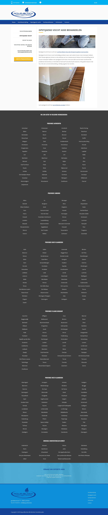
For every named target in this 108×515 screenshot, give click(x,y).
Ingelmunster (44, 399)
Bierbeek (24, 322)
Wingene (84, 429)
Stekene (64, 289)
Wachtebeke (64, 292)
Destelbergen (84, 256)
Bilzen (84, 200)
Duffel (84, 138)
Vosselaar (24, 178)
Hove (44, 148)
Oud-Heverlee (44, 352)
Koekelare (44, 402)
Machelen (44, 349)
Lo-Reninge (64, 409)
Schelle (25, 171)
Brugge (84, 385)
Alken (24, 200)
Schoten (64, 171)
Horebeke (44, 266)
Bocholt (25, 204)
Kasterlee (44, 151)
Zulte (84, 299)
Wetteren (84, 292)
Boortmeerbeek (44, 322)
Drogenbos (44, 326)
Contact (67, 22)
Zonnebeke (44, 432)
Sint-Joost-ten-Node (44, 455)
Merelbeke (44, 279)
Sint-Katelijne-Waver (24, 174)
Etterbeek (84, 445)
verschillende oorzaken (59, 105)
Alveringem (25, 382)
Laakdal (84, 151)
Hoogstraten (24, 148)
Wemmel (24, 366)
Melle (24, 279)
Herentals (44, 145)
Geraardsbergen (44, 263)
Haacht (84, 329)
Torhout (24, 425)
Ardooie (64, 382)
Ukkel (24, 459)
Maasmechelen (44, 223)
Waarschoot (24, 292)
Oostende (44, 415)
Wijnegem (64, 178)
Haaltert (64, 263)
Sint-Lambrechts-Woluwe (64, 455)
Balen (24, 131)
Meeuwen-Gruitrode (64, 223)
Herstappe (64, 214)
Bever (84, 319)
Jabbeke (84, 399)
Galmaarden (64, 326)
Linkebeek (44, 346)
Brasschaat (25, 138)
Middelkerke (64, 412)
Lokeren (24, 276)
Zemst (84, 366)
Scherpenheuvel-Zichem (64, 356)
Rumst (84, 168)
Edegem (24, 141)
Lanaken (24, 220)
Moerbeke (64, 279)
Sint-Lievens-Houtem (84, 286)
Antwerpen (44, 128)
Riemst (25, 230)
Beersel (84, 316)
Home (14, 22)
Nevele (25, 282)
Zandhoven (64, 181)
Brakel (44, 253)
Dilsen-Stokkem (24, 207)
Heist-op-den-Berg (84, 141)
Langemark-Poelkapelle (64, 405)
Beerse (44, 131)
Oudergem (25, 452)
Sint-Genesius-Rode (84, 356)
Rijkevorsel (64, 168)
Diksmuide (44, 392)
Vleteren (64, 425)
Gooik (44, 329)
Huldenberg (64, 336)
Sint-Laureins (64, 286)
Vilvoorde (84, 362)
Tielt (84, 422)
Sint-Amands (84, 171)
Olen (84, 161)
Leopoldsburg (44, 220)
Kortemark (84, 402)
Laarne (84, 269)
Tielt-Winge (25, 362)
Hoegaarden (84, 332)
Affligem (44, 316)
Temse (84, 289)
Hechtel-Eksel (84, 210)
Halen (84, 207)
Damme (24, 389)
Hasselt (64, 210)
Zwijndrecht (24, 184)
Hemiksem (25, 145)
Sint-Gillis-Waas (44, 286)
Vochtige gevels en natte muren (23, 45)
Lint (64, 154)
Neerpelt (84, 223)
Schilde (44, 171)
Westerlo (44, 178)
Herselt (84, 145)
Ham (24, 210)
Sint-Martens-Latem (24, 289)
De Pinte (84, 253)
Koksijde (64, 402)
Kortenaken (64, 339)
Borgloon (44, 204)
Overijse (64, 352)
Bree (64, 204)
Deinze (25, 256)
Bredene (64, 385)
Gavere (84, 259)
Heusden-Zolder (84, 214)
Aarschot (24, 316)
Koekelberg (84, 449)
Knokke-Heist (24, 402)
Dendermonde (64, 256)
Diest (84, 322)
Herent (44, 332)
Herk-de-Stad (44, 214)
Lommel (64, 220)
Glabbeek (24, 329)
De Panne (64, 389)
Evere (24, 449)
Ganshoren (44, 449)
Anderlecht (25, 445)
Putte (44, 164)
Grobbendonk (64, 141)
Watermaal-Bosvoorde (64, 459)
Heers (24, 214)
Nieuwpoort (24, 415)
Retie (44, 168)
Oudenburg (25, 419)
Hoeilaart (24, 336)
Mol (84, 158)
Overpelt (64, 227)
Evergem (64, 259)
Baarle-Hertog (84, 128)
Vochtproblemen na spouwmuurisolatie (25, 51)
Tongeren (84, 230)
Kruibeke (44, 269)
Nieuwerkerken (24, 227)
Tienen (44, 362)
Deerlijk (84, 389)
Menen (84, 409)
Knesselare (25, 269)
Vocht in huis (27, 40)
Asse (64, 316)
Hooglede (44, 395)
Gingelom (64, 207)
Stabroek (44, 174)
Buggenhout (64, 253)
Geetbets (84, 326)
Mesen (25, 412)
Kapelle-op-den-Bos (24, 339)
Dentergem (24, 392)
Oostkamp (64, 415)
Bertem (64, 319)
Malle (84, 154)
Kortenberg (84, 339)
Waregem (84, 425)
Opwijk (25, 352)
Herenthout (64, 145)
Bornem (64, 135)
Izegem (64, 399)
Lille (44, 154)
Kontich (64, 151)
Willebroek (84, 178)
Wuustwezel (44, 181)
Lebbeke (24, 273)
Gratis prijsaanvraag (23, 59)
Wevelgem (44, 429)
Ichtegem (84, 395)
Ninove (44, 282)
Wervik (25, 429)
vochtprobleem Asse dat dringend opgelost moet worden (72, 52)
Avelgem (84, 382)
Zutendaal (84, 233)
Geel (44, 141)
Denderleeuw (44, 256)
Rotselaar (44, 356)
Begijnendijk (24, 319)
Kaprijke (64, 266)
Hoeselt (25, 217)
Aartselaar (25, 128)
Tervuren (84, 359)
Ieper (24, 399)
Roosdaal (24, 356)
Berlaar (64, 131)
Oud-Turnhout (25, 164)
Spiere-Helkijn (44, 422)
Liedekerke (25, 346)
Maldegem (84, 276)
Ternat (64, 359)
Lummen (84, 220)
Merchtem (84, 349)
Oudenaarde (84, 282)
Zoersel (84, 181)
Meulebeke (44, 412)
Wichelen (24, 296)
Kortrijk (25, 405)
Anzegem (44, 382)
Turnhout (64, 174)
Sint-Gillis (84, 452)
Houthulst (64, 395)
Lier (25, 154)
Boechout (84, 131)
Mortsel (25, 161)
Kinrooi (64, 217)
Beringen (64, 200)
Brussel (44, 445)
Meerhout (44, 158)
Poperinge (64, 419)
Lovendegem (44, 276)
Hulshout (64, 148)
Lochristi (84, 273)
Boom (44, 135)
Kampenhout (84, 336)
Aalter (44, 249)
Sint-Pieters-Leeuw (24, 359)
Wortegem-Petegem (44, 296)
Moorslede (84, 412)
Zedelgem (25, 432)
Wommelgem (25, 181)
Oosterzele (64, 282)
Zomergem (44, 299)
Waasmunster (44, 292)
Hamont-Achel (44, 210)
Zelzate (84, 296)
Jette (64, 449)
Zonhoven (64, 233)
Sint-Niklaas (44, 289)
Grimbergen (64, 329)
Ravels (25, 168)
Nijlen (64, 161)
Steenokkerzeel (44, 359)
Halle (24, 332)
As (44, 200)
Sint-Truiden (44, 230)
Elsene (64, 445)
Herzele (24, 266)
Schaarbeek (44, 452)
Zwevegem (84, 432)
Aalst (24, 249)
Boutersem (64, 322)
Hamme (84, 263)
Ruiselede (25, 422)
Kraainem (24, 342)
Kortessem (84, 217)
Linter (64, 346)
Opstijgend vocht (35, 22)
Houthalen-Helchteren (44, 217)
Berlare (84, 249)
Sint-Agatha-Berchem (64, 452)
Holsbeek (44, 336)
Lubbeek (24, 349)
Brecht (44, 138)
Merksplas (64, 158)
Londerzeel (84, 346)
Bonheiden (25, 135)
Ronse (25, 286)
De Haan (44, 389)
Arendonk (64, 128)
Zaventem (64, 366)
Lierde (64, 273)
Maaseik (24, 223)
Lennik (64, 342)
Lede (44, 273)
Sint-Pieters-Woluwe (84, 455)
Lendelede (25, 409)
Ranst (84, 164)
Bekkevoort (44, 319)
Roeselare (84, 419)
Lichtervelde (44, 409)
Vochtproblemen (48, 22)
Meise (64, 349)
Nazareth (84, 279)
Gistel (64, 392)
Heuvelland (25, 395)
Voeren (25, 233)
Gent (24, 263)
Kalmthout (84, 148)
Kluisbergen (84, 266)
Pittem (44, 419)
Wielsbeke (64, 429)
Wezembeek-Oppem (44, 366)
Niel (44, 161)
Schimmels (59, 22)
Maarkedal (64, 276)
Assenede (64, 249)
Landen (44, 342)
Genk (44, 207)
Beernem (24, 385)
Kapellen (24, 151)
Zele (64, 296)
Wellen (44, 233)
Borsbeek (84, 135)
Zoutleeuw (25, 369)
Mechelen (25, 158)
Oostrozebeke (84, 415)
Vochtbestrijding (23, 22)
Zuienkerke (64, 432)
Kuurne (44, 405)
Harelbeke (84, 392)
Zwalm (25, 302)
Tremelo (64, 362)
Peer (84, 227)
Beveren (24, 253)
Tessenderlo (64, 230)
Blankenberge (44, 385)
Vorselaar (84, 174)
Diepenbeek (84, 204)
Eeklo (24, 259)
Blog (95, 2)
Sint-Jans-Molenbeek (24, 455)
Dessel (64, 138)
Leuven (84, 342)
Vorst (44, 459)
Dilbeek (25, 326)
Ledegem (84, 405)
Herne (64, 332)
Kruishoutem (64, 269)
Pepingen (84, 352)
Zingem (25, 299)
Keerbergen (44, 339)
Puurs (64, 164)
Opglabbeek (44, 227)
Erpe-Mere (44, 259)
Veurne (44, 425)
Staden (64, 422)
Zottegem (64, 299)
